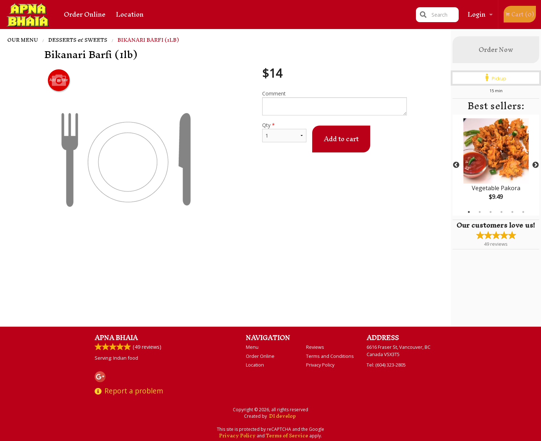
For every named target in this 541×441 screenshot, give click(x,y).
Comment (334, 102)
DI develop (282, 416)
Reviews (315, 347)
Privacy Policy (320, 365)
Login (477, 14)
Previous (456, 165)
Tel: (386, 365)
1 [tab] (468, 212)
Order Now (496, 49)
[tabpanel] (495, 165)
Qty (284, 132)
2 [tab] (479, 212)
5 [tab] (512, 212)
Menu (252, 347)
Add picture (58, 80)
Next (535, 165)
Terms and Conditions (330, 356)
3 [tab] (490, 212)
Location (130, 14)
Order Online (85, 14)
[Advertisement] (225, 265)
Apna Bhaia (116, 337)
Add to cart (341, 138)
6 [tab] (523, 212)
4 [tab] (501, 212)
